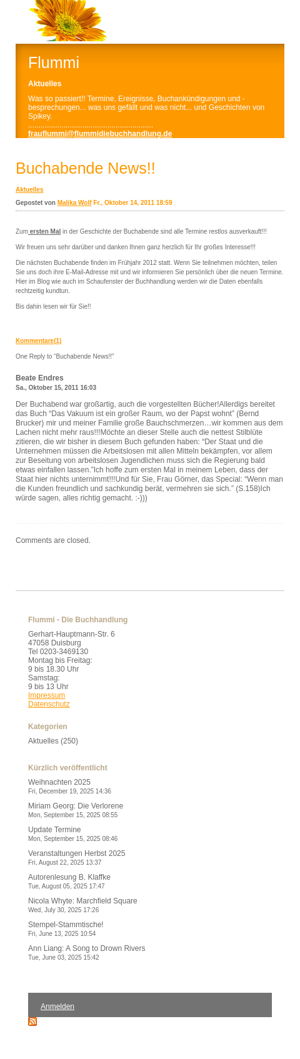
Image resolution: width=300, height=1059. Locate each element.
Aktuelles (29, 189)
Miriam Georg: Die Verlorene (75, 810)
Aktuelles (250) (53, 741)
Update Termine (73, 833)
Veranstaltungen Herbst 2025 (76, 857)
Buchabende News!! (86, 168)
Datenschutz (49, 704)
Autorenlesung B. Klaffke (69, 881)
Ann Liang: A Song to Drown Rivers (86, 952)
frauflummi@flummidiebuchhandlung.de (100, 133)
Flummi (53, 62)
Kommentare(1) (38, 340)
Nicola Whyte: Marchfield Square (83, 905)
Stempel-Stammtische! (66, 928)
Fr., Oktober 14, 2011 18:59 (132, 202)
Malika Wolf (75, 202)
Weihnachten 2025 (69, 786)
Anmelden (57, 1006)
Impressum (46, 695)
